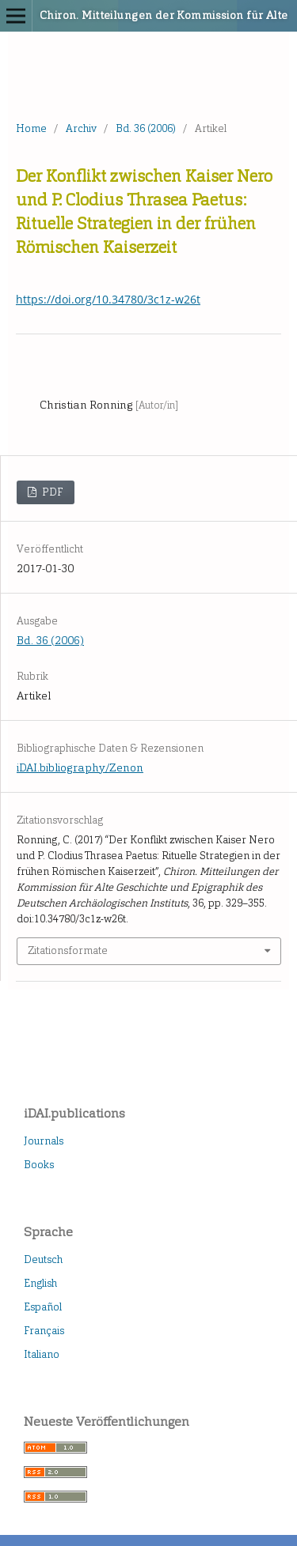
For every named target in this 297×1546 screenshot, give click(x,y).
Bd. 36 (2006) (146, 128)
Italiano (41, 1354)
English (40, 1283)
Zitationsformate (68, 950)
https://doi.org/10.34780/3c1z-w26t (108, 299)
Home (31, 128)
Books (39, 1164)
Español (43, 1307)
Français (44, 1330)
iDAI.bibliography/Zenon (80, 767)
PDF (51, 492)
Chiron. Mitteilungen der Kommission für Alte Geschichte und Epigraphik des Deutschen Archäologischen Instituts (127, 15)
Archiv (81, 128)
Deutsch (43, 1259)
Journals (43, 1141)
